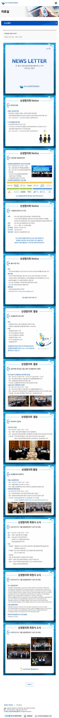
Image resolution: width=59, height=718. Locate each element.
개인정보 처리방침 (8, 705)
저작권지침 (19, 705)
